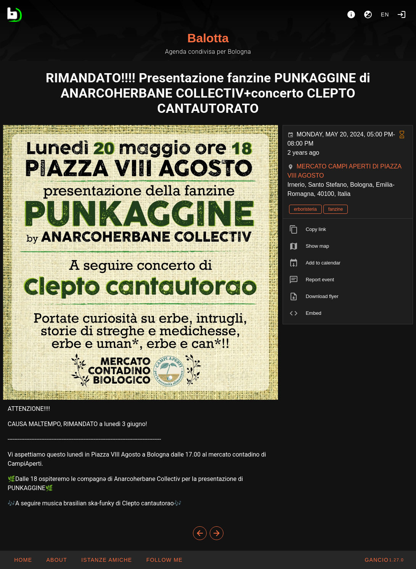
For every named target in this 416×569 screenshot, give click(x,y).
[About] (351, 14)
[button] (106, 560)
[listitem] (348, 229)
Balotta (207, 38)
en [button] (385, 14)
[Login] (401, 14)
